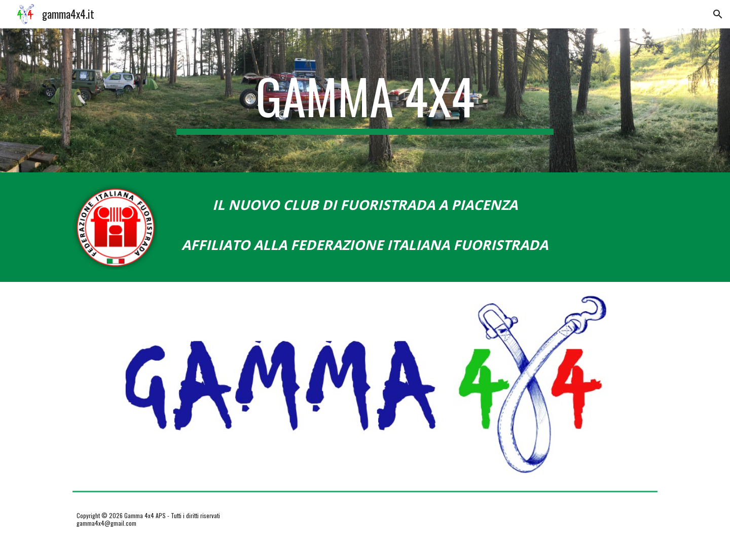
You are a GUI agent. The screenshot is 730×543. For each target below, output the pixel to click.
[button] (718, 14)
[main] (365, 100)
